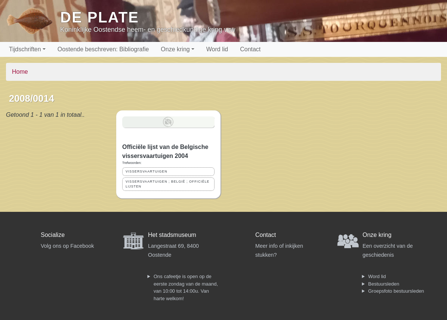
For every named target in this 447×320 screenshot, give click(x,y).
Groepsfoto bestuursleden (396, 291)
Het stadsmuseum (172, 235)
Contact (250, 49)
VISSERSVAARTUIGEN (146, 171)
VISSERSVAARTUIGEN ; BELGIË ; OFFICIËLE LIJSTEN (167, 184)
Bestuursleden (383, 284)
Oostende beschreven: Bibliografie (103, 49)
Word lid (217, 49)
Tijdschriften (25, 49)
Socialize (53, 235)
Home (20, 71)
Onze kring (175, 49)
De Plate (99, 17)
